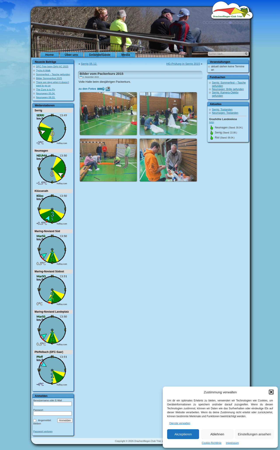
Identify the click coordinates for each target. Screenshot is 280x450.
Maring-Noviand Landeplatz (52, 311)
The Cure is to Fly (45, 89)
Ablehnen (217, 434)
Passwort (38, 410)
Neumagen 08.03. (45, 97)
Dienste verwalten (179, 423)
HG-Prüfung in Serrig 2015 (183, 63)
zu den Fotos (87, 88)
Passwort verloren (42, 431)
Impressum (232, 443)
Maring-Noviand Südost (49, 271)
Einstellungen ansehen (254, 434)
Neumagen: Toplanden (225, 112)
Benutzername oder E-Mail (47, 400)
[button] (271, 392)
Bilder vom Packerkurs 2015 (101, 73)
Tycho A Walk (43, 70)
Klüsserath (41, 191)
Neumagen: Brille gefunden (228, 89)
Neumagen (41, 150)
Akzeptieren (183, 434)
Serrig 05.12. (89, 63)
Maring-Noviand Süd (47, 231)
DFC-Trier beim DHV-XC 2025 (52, 66)
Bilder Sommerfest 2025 (49, 78)
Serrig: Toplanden (222, 109)
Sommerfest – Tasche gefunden (53, 74)
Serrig (38, 110)
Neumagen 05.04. (45, 93)
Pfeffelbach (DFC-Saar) (49, 352)
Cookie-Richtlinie (211, 443)
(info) (211, 122)
